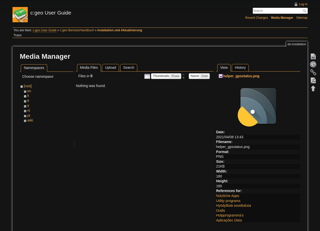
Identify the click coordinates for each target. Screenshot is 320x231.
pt (28, 116)
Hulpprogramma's (230, 215)
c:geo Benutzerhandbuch (77, 30)
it (28, 106)
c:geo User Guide (44, 30)
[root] (28, 86)
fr (28, 101)
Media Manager (282, 18)
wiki (30, 120)
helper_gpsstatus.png (241, 76)
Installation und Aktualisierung (120, 30)
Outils (220, 210)
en (29, 91)
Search (305, 10)
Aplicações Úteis (229, 220)
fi (28, 96)
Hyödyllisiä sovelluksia (233, 206)
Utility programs (228, 201)
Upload (110, 68)
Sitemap (302, 18)
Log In (303, 4)
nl (28, 110)
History (240, 68)
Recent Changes (256, 18)
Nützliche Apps (227, 196)
